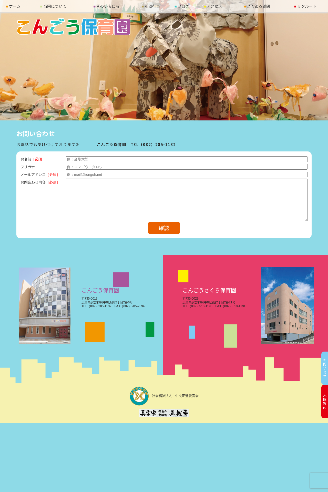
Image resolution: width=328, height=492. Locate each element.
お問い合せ (324, 368)
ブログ (182, 6)
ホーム (13, 6)
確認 (164, 228)
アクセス (213, 6)
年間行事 (150, 6)
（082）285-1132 (157, 144)
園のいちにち (106, 6)
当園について (53, 6)
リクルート (305, 6)
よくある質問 (257, 6)
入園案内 (324, 401)
